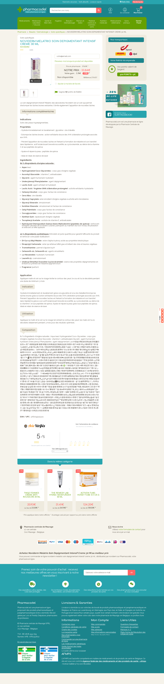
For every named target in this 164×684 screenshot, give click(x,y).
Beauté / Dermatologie (38, 32)
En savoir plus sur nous (26, 642)
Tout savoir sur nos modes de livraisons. (117, 618)
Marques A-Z (125, 633)
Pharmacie (21, 32)
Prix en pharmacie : (73, 66)
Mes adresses (96, 633)
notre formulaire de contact (130, 529)
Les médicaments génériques (74, 647)
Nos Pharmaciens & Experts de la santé (74, 659)
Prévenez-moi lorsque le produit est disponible (74, 61)
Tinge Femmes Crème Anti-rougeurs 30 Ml (31, 495)
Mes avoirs (95, 630)
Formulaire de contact (129, 630)
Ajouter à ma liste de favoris (68, 84)
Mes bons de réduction (100, 638)
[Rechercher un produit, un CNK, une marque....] (98, 10)
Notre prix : (72, 70)
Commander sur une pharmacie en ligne (74, 643)
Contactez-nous (68, 628)
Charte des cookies (69, 633)
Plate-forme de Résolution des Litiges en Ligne (132, 636)
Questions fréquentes (129, 628)
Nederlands (138, 2)
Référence (87, 77)
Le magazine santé (69, 636)
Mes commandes (98, 628)
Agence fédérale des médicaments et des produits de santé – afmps (114, 672)
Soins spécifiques (58, 32)
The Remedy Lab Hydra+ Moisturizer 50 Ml (60, 495)
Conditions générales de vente (74, 630)
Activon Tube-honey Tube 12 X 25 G (88, 494)
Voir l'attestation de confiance (87, 424)
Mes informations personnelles (103, 636)
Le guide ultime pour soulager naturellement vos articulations (74, 655)
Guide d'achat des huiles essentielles (71, 651)
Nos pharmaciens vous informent (71, 639)
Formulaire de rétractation (130, 640)
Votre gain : (70, 73)
